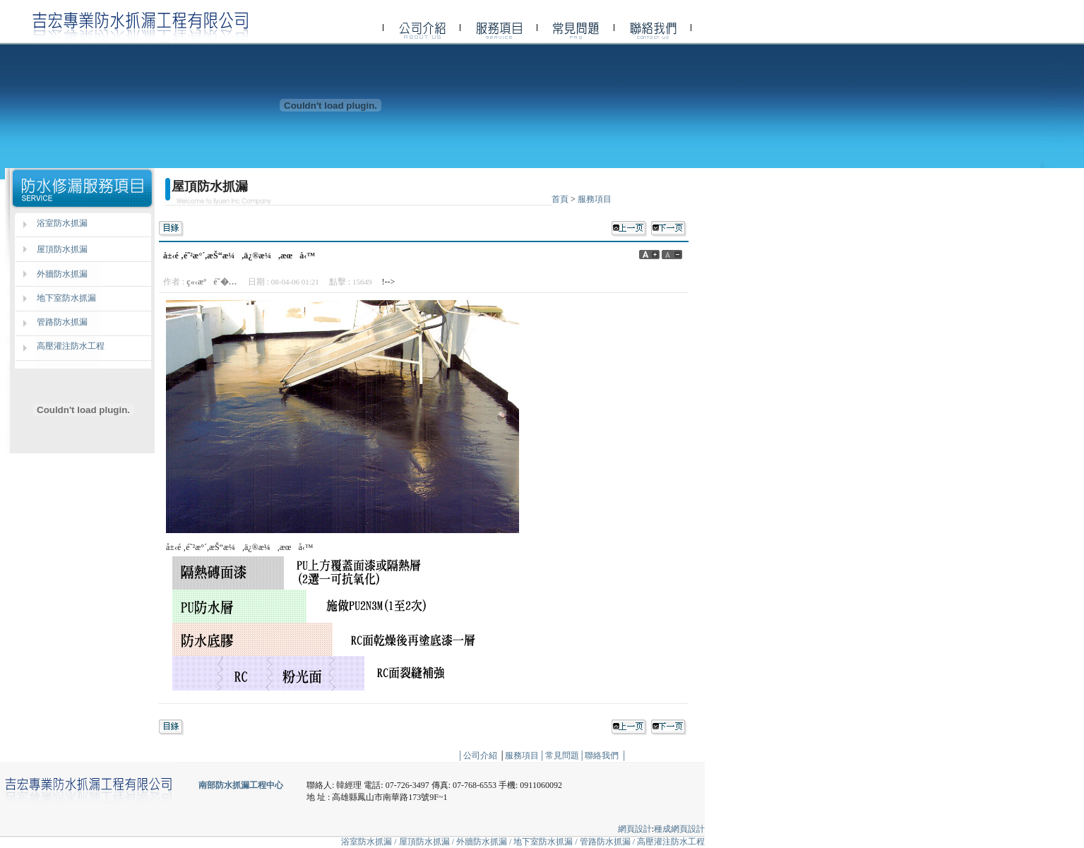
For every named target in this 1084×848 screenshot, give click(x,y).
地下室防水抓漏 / (546, 842)
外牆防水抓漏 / (484, 842)
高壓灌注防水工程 (71, 346)
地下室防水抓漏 (66, 298)
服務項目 (595, 199)
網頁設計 (635, 829)
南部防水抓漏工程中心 (240, 785)
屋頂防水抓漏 (62, 249)
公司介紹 (480, 755)
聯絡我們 (602, 755)
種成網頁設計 (679, 829)
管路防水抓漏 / (608, 842)
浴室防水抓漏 (62, 223)
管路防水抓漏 (62, 322)
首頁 (560, 199)
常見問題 (562, 755)
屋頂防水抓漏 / (427, 842)
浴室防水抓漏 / (368, 842)
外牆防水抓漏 (62, 274)
